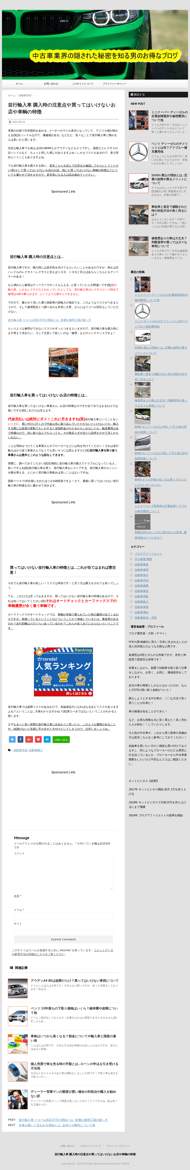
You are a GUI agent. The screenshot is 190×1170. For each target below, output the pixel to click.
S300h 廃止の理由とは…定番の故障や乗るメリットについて (169, 179)
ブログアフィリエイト (148, 554)
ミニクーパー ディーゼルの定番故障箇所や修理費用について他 (169, 116)
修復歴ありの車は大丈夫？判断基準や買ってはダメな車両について (169, 242)
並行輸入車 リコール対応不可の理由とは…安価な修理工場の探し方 (49, 320)
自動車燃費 (141, 585)
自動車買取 (141, 596)
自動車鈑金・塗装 (146, 617)
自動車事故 (141, 564)
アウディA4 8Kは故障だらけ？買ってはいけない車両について (75, 981)
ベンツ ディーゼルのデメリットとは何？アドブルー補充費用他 (169, 147)
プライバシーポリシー (115, 83)
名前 (17, 896)
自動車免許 (141, 575)
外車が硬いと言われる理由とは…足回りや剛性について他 (57, 1125)
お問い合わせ (51, 83)
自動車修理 (141, 570)
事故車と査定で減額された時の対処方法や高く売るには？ (169, 210)
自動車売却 (20, 750)
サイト (18, 923)
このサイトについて (83, 83)
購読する (138, 94)
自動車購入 (36, 750)
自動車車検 (141, 607)
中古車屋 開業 (143, 559)
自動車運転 (141, 612)
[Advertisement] (63, 221)
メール (19, 910)
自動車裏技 (141, 591)
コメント (19, 853)
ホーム (19, 83)
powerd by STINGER (117, 1163)
